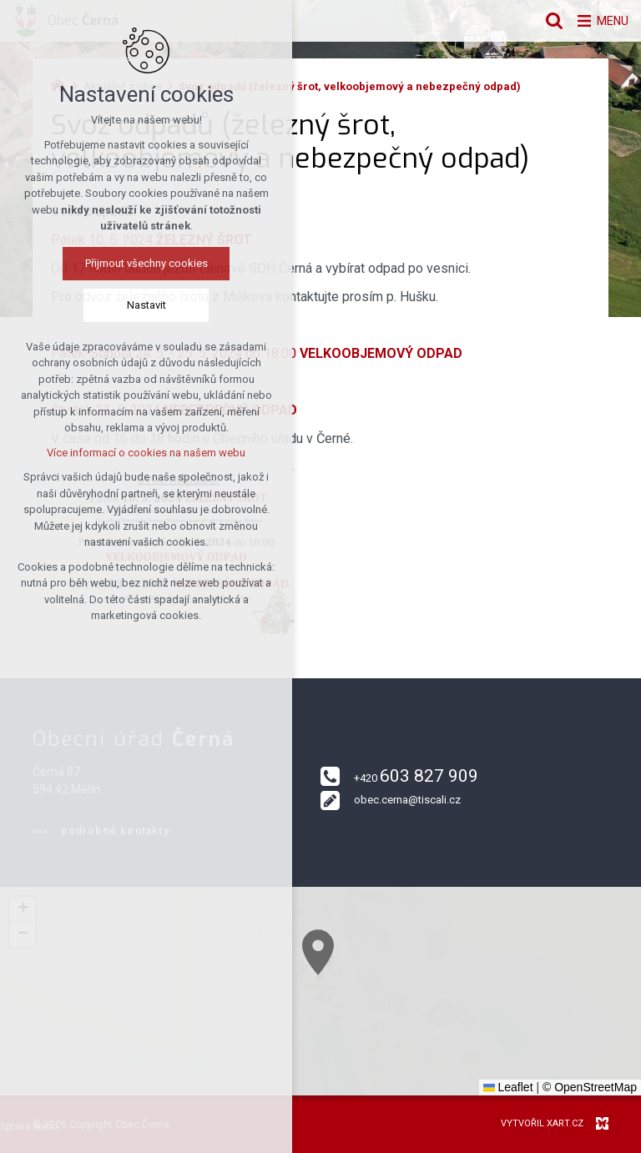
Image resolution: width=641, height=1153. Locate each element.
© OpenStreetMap (590, 1087)
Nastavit (114, 306)
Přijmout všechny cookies (114, 265)
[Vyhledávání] (545, 21)
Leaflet (508, 1087)
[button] (381, 998)
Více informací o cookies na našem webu (115, 454)
